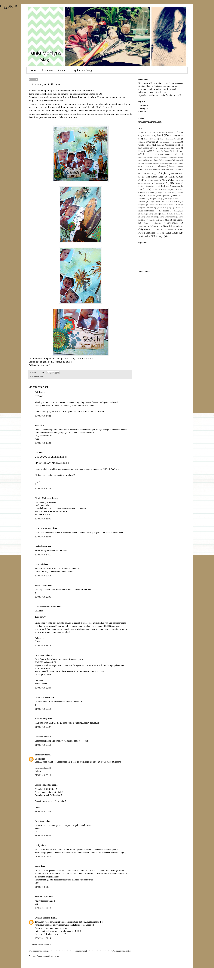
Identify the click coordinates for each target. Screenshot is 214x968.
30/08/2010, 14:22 (43, 416)
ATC (172, 135)
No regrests (145, 183)
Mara (37, 866)
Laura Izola (40, 736)
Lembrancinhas (177, 166)
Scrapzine (142, 226)
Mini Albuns (176, 176)
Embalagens (166, 160)
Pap (167, 183)
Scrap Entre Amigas (149, 217)
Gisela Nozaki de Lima (45, 606)
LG (36, 392)
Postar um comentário (41, 944)
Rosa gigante (178, 211)
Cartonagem (164, 142)
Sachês (143, 214)
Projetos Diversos (145, 208)
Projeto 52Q (156, 198)
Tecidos (170, 230)
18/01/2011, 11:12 (43, 908)
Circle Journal (144, 145)
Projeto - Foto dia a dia (147, 186)
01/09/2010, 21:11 (43, 887)
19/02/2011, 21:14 (43, 938)
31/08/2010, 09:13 (43, 775)
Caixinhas (141, 142)
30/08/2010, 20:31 (43, 597)
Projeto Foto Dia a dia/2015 (161, 201)
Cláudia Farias (42, 697)
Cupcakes (156, 151)
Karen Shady (41, 718)
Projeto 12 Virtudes (146, 195)
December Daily (171, 154)
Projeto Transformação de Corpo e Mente (165, 205)
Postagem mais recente (39, 951)
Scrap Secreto (177, 220)
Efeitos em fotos (151, 160)
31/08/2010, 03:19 (43, 709)
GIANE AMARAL (43, 528)
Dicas (179, 157)
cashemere (40, 755)
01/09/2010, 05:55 (43, 857)
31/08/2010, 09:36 (43, 811)
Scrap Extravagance (168, 217)
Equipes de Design (83, 70)
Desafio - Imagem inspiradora (163, 157)
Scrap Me (164, 220)
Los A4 (174, 173)
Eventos (177, 160)
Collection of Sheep (174, 145)
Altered (180, 132)
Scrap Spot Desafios (152, 223)
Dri (36, 452)
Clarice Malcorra (43, 498)
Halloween (161, 166)
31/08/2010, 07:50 (43, 745)
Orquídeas (158, 183)
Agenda (170, 132)
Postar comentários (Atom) (48, 956)
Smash (147, 229)
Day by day (178, 151)
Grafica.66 (177, 163)
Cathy (38, 845)
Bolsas (153, 139)
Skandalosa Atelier (173, 226)
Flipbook (158, 163)
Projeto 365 (165, 195)
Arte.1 (159, 135)
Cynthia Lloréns (42, 918)
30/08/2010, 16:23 (43, 443)
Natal (165, 180)
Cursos (166, 151)
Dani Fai (39, 564)
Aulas (180, 135)
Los (41, 376)
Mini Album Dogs (154, 177)
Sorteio (158, 229)
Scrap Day (179, 214)
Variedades (144, 236)
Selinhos (154, 226)
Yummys (159, 236)
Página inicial (81, 951)
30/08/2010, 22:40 (43, 688)
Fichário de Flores (145, 163)
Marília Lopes (41, 896)
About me (47, 70)
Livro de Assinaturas (149, 169)
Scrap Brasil (154, 214)
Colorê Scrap (148, 148)
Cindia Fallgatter (43, 785)
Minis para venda (152, 180)
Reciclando (164, 211)
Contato (62, 70)
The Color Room (169, 232)
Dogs (140, 160)
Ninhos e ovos (178, 180)
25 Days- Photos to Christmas (151, 132)
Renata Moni (41, 585)
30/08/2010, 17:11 (43, 555)
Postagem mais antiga (121, 951)
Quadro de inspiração (164, 208)
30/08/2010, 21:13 (43, 645)
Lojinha (151, 174)
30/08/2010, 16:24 (43, 488)
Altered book (148, 135)
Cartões (151, 142)
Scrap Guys (153, 220)
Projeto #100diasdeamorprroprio (169, 192)
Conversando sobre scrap (170, 148)
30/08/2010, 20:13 (43, 576)
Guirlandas (149, 166)
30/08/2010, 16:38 (43, 537)
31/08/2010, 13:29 (43, 835)
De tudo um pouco (151, 154)
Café (178, 139)
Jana (37, 425)
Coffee (159, 145)
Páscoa (177, 183)
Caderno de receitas (166, 139)
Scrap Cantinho (167, 214)
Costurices (143, 151)
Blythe (146, 139)
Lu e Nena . (40, 655)
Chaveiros (177, 142)
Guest (140, 166)
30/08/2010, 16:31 (43, 519)
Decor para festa (144, 157)
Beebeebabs (40, 546)
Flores (167, 163)
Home (32, 70)
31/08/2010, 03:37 (43, 727)
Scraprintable (172, 223)
